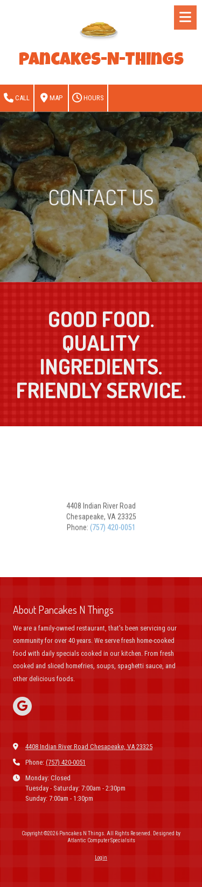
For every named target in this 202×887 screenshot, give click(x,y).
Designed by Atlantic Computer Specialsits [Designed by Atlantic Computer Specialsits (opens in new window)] (124, 836)
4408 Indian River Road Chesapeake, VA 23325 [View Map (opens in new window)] (88, 747)
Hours (88, 98)
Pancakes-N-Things (101, 61)
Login (101, 858)
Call (17, 98)
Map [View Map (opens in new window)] (51, 98)
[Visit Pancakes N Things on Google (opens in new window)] (22, 706)
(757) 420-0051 (113, 551)
